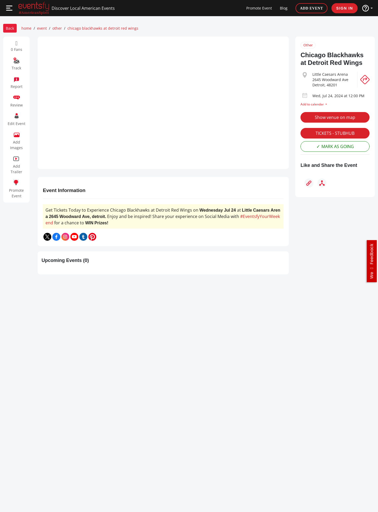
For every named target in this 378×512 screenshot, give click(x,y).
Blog (284, 8)
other (57, 28)
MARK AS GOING (337, 146)
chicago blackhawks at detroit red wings (102, 28)
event (42, 28)
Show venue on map (335, 117)
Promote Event (259, 8)
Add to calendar (312, 104)
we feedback (372, 261)
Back (10, 28)
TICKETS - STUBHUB (335, 133)
